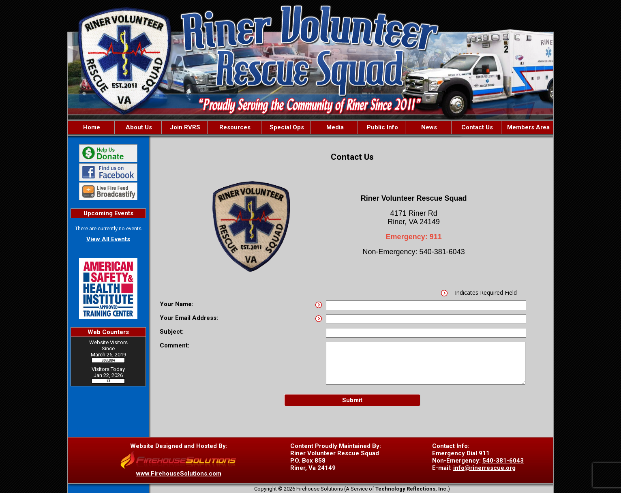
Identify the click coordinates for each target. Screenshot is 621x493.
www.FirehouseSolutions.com (178, 473)
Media (334, 127)
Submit (352, 400)
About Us (138, 127)
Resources (234, 127)
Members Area (527, 127)
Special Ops (286, 127)
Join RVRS (184, 127)
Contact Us (476, 127)
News (428, 127)
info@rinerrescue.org (484, 468)
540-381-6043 (503, 460)
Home (90, 127)
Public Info (381, 127)
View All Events (108, 239)
